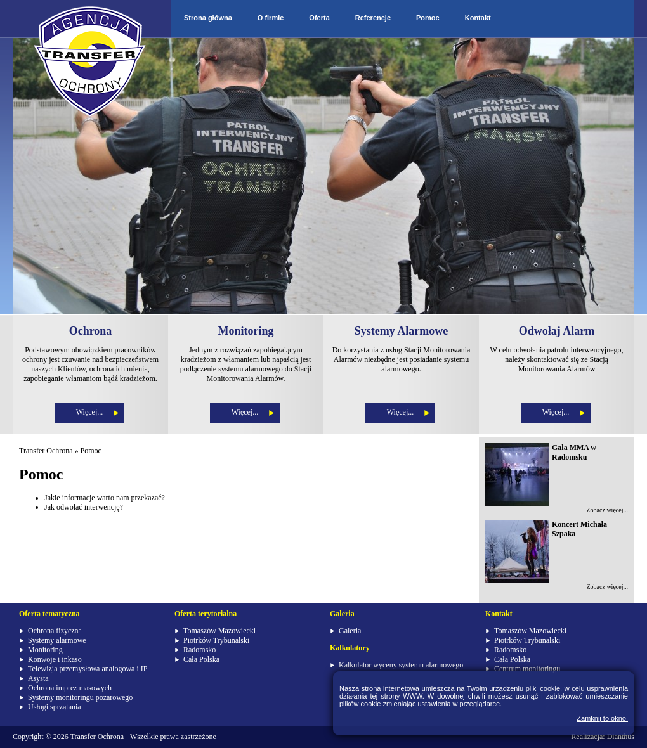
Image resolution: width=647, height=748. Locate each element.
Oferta (319, 18)
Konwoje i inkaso (55, 659)
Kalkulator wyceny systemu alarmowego (401, 665)
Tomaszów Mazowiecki (219, 630)
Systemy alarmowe (57, 640)
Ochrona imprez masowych (70, 687)
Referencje (373, 18)
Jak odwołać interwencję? (83, 507)
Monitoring (45, 649)
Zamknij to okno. (602, 718)
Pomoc (428, 18)
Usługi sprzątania (54, 706)
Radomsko (199, 649)
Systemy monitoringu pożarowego (80, 697)
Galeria (350, 630)
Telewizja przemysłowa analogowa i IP (87, 668)
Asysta (38, 678)
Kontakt (478, 18)
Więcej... (89, 412)
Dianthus (620, 736)
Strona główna (208, 18)
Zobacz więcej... (607, 509)
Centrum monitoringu (527, 668)
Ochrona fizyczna (55, 630)
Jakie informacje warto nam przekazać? (104, 497)
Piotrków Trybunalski (216, 640)
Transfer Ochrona (46, 450)
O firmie (271, 18)
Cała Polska (201, 659)
